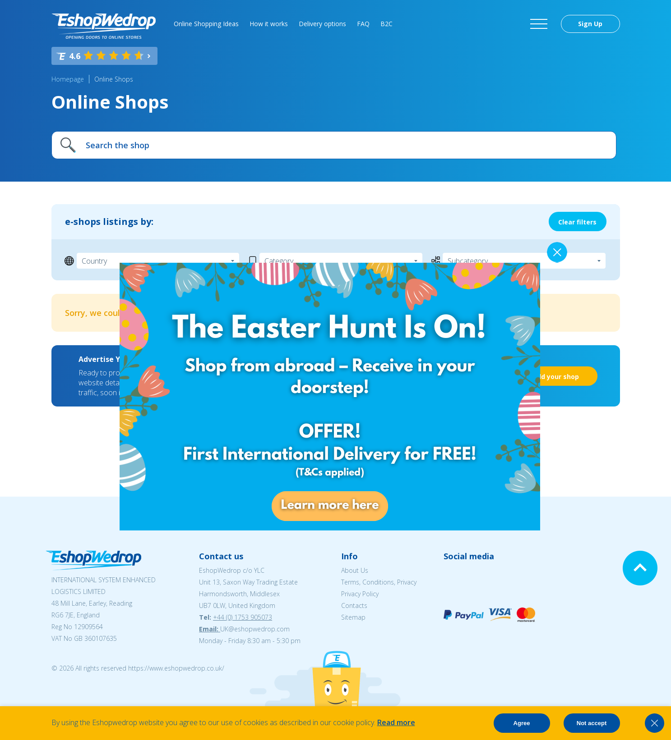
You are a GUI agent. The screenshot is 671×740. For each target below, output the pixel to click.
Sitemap (353, 617)
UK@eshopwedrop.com (255, 629)
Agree (522, 723)
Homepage (67, 79)
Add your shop (555, 376)
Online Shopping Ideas (206, 23)
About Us (354, 570)
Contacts (354, 605)
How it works (269, 23)
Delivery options (322, 23)
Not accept (591, 723)
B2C (386, 23)
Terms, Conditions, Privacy (378, 582)
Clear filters (577, 222)
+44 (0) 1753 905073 (242, 617)
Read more (396, 722)
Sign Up (590, 23)
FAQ (363, 23)
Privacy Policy (360, 593)
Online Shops (113, 79)
